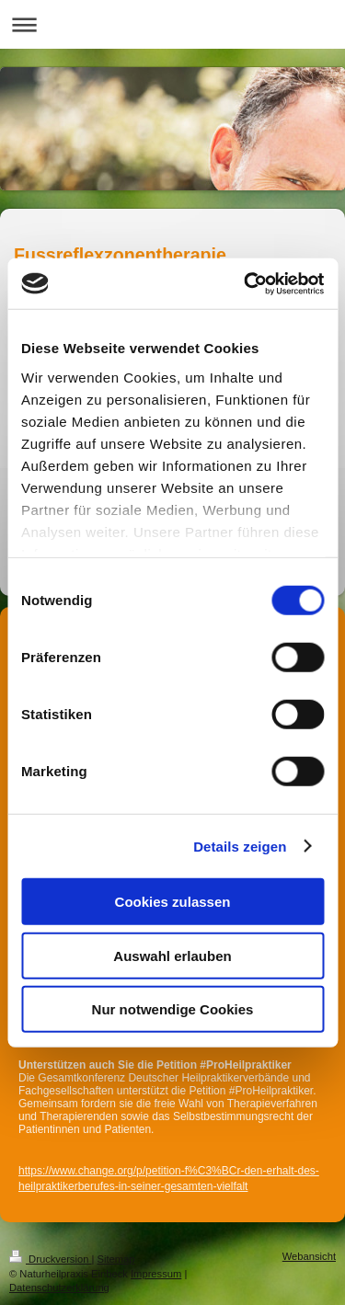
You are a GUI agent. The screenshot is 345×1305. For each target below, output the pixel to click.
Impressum (156, 1273)
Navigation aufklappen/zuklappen (172, 24)
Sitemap (116, 1259)
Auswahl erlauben (172, 955)
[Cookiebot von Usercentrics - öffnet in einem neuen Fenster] (245, 283)
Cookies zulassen (173, 902)
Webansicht (309, 1256)
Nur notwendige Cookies (173, 1009)
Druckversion (50, 1259)
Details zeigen (239, 845)
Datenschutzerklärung (59, 1287)
